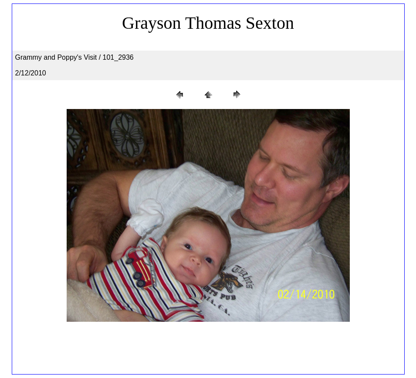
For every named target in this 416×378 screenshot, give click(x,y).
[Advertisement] (208, 350)
